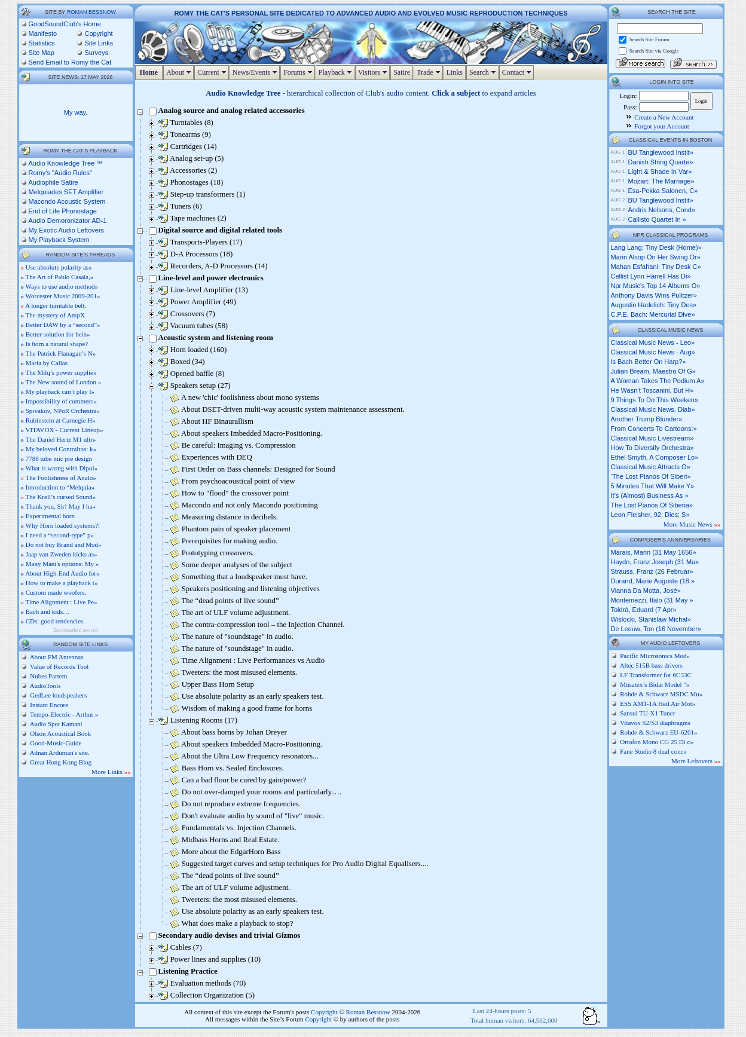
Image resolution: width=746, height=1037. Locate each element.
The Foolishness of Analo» (61, 477)
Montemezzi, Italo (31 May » (652, 600)
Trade (430, 72)
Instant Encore (49, 704)
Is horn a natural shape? (57, 343)
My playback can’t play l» (60, 391)
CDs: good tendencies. (55, 621)
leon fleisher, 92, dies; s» (650, 514)
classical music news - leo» (653, 342)
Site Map (41, 52)
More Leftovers (695, 760)
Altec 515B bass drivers (651, 665)
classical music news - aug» (653, 352)
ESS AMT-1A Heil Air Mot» (657, 703)
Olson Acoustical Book (60, 733)
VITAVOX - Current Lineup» (64, 429)
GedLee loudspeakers (58, 695)
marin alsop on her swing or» (656, 257)
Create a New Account (663, 117)
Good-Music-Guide (55, 743)
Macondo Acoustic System (67, 201)
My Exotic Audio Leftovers (67, 230)
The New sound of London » (64, 382)
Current (213, 72)
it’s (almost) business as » (650, 495)
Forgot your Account (661, 126)
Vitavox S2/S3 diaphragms (655, 722)
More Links (110, 771)
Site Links (98, 43)
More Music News (692, 524)
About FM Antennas (56, 656)
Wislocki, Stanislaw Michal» (651, 619)
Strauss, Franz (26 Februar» (652, 571)
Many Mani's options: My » (62, 563)
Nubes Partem (48, 676)
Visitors (374, 72)
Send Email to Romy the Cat (70, 62)
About (180, 72)
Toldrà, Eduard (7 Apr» (644, 609)
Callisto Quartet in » (657, 219)
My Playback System (59, 239)
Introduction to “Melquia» (60, 487)
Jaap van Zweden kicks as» (61, 554)
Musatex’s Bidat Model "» (654, 684)
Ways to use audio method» (62, 286)
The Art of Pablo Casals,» (59, 276)
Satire (401, 72)
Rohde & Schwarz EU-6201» (658, 732)
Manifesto (43, 33)
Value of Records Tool (59, 666)
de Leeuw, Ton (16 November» (656, 628)
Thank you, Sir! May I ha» (61, 506)
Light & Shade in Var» (660, 171)
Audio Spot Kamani (55, 723)
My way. (76, 112)
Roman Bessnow (91, 12)
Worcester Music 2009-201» (63, 295)
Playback (336, 72)
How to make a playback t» (62, 582)
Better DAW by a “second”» (63, 324)
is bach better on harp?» (648, 361)
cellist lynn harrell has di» (651, 276)
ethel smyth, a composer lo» (655, 457)
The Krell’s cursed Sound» (61, 496)
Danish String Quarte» (660, 162)
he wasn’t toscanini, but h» (652, 390)
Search (484, 72)
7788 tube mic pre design (59, 458)
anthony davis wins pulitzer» (654, 295)
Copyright (98, 33)
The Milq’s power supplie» (61, 372)
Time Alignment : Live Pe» (61, 601)
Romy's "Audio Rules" (61, 172)
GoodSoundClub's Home (65, 23)
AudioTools (45, 685)
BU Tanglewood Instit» (660, 152)
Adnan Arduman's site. (59, 752)
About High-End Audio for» (62, 573)
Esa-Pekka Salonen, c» (663, 190)
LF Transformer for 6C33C (655, 674)
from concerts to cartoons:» (654, 428)
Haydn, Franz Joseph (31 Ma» (655, 561)
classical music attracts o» (650, 466)
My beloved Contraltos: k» (61, 448)
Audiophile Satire (53, 182)
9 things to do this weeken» (655, 399)
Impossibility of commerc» (61, 401)
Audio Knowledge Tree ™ (66, 163)
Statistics (42, 43)
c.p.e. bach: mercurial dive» (653, 314)
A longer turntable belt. (55, 305)
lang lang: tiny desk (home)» (656, 247)
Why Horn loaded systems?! (63, 525)
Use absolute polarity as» (59, 267)
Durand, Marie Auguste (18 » (653, 581)
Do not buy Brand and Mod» (64, 544)
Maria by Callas (47, 362)
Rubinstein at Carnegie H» (61, 420)
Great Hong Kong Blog (60, 762)
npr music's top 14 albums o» (656, 285)
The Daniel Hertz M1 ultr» (61, 439)
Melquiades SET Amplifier (66, 191)
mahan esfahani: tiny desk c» (656, 266)
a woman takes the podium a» (658, 380)
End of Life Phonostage (63, 211)
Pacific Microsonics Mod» (655, 655)
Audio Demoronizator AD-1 (68, 220)
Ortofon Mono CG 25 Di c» (656, 741)
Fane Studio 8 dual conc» (653, 751)
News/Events (256, 72)
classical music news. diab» (653, 409)
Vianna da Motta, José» (646, 590)
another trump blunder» (647, 419)
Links (455, 72)
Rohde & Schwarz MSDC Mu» (661, 694)
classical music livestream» (652, 438)
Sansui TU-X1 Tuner (647, 713)
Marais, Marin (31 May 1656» (653, 552)
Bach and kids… (47, 611)
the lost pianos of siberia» (652, 505)
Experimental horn (50, 515)
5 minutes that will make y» (653, 486)
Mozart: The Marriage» (661, 181)
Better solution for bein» (58, 334)
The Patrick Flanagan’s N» (61, 353)
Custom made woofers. (56, 592)
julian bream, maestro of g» (653, 371)
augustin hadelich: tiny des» (654, 304)
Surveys (96, 52)
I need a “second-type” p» (60, 535)
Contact (518, 72)
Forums (299, 72)
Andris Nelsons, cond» (662, 209)
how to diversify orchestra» (652, 447)
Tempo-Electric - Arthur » (64, 714)
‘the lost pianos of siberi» (651, 476)
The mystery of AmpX (55, 315)
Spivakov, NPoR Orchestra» (63, 410)
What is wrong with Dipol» (61, 468)
